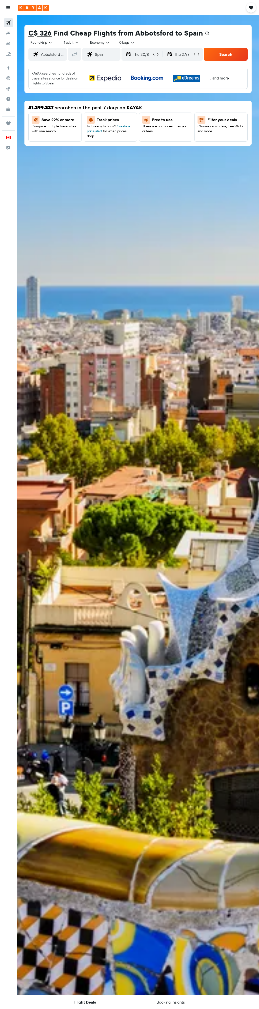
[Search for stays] (8, 33)
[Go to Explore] (8, 78)
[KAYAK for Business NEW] (8, 109)
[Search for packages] (8, 54)
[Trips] (8, 123)
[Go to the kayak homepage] (33, 8)
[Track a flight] (8, 89)
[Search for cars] (8, 43)
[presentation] (207, 33)
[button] (8, 7)
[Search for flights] (8, 23)
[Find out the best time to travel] (8, 99)
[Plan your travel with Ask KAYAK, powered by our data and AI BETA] (8, 68)
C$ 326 (40, 33)
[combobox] (100, 42)
